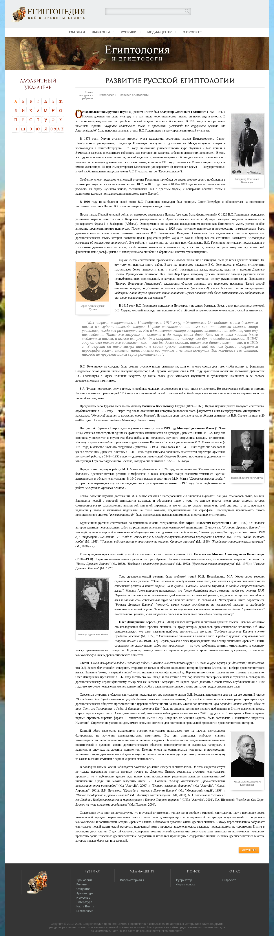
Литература (84, 902)
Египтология (105, 95)
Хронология (84, 880)
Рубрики (128, 32)
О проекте (192, 32)
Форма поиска (185, 884)
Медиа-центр (159, 32)
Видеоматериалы (132, 880)
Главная (77, 32)
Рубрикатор (184, 880)
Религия (81, 884)
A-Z (60, 129)
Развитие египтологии (133, 95)
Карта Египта (85, 906)
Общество (83, 888)
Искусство (83, 897)
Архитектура (84, 893)
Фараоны (101, 32)
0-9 (53, 129)
